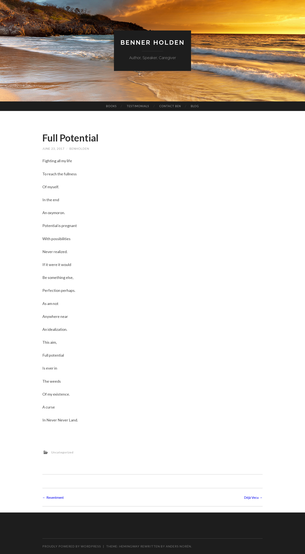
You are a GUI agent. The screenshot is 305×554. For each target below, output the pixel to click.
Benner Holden (153, 42)
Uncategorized (62, 452)
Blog (195, 106)
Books (111, 106)
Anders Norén (178, 546)
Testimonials (138, 106)
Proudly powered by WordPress (71, 546)
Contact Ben (170, 106)
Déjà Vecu (253, 497)
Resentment (53, 497)
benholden (79, 148)
